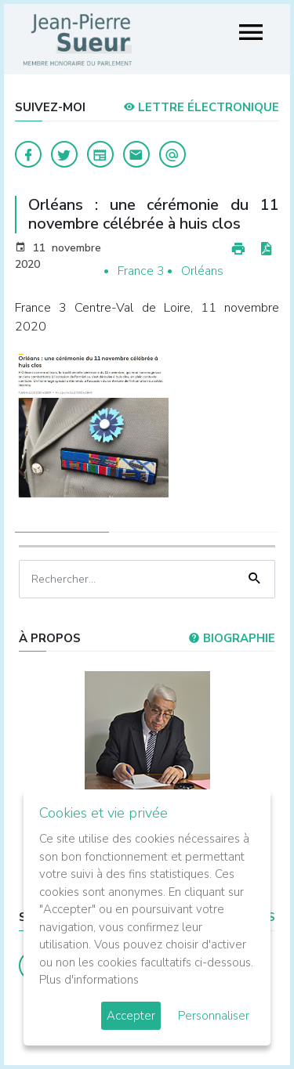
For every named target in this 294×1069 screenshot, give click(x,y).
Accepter (131, 1016)
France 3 (141, 271)
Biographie (231, 638)
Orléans (202, 271)
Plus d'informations (89, 980)
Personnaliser (213, 1016)
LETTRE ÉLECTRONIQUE (201, 107)
